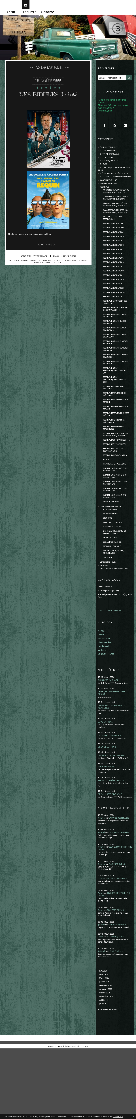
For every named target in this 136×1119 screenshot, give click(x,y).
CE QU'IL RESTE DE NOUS (110, 857)
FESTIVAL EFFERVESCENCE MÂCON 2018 (115, 459)
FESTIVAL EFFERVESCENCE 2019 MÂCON (115, 438)
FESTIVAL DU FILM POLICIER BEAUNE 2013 (116, 354)
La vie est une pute (108, 620)
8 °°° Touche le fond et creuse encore (112, 184)
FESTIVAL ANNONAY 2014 (115, 278)
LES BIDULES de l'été (48, 101)
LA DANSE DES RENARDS (110, 798)
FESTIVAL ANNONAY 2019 (115, 301)
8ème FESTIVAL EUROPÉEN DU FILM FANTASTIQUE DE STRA (116, 222)
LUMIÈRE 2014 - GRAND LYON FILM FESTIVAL (116, 550)
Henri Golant (104, 708)
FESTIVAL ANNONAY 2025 (115, 324)
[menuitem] (12, 16)
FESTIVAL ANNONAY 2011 (115, 264)
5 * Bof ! (103, 169)
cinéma (43, 273)
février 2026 (104, 1047)
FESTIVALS (105, 197)
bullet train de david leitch (26, 273)
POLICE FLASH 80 (106, 829)
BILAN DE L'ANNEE (111, 569)
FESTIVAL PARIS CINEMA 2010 (114, 505)
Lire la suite (48, 257)
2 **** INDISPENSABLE (110, 158)
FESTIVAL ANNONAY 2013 (115, 274)
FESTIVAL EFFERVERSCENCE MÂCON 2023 (116, 431)
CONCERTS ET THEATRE (114, 578)
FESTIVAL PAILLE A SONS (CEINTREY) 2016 (114, 498)
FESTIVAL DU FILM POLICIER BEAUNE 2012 (116, 347)
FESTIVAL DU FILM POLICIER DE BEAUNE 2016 (116, 390)
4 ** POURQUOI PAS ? (110, 166)
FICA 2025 (107, 511)
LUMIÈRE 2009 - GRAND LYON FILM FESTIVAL (116, 536)
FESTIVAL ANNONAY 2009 (115, 255)
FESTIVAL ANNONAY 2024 (115, 319)
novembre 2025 (106, 1058)
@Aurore (102, 881)
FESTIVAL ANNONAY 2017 (115, 292)
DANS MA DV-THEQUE (113, 583)
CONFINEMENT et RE (110, 189)
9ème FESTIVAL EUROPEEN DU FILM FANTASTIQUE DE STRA (116, 232)
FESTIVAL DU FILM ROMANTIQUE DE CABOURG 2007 (116, 405)
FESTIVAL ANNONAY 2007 (115, 246)
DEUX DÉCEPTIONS (107, 809)
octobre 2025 (105, 1062)
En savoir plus (118, 1117)
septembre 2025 (106, 1066)
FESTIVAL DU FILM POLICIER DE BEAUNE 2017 (116, 397)
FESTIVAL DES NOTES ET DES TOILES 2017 (114, 330)
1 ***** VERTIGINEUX (110, 155)
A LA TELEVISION (111, 564)
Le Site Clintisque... (106, 648)
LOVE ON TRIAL (105, 784)
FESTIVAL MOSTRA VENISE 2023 (115, 491)
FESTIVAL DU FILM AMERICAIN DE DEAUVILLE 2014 (115, 338)
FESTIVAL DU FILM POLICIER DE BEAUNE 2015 (116, 382)
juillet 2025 (104, 1074)
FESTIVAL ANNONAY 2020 (115, 306)
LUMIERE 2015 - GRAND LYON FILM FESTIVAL (116, 521)
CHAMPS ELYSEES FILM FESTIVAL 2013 (113, 240)
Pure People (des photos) (109, 652)
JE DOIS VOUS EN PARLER (112, 561)
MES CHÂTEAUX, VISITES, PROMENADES (114, 609)
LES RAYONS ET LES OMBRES (112, 818)
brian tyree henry (54, 275)
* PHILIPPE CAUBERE (110, 151)
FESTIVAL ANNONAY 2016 (115, 287)
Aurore (101, 947)
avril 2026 (103, 1039)
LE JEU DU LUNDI (111, 595)
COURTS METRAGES (109, 193)
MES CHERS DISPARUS (113, 604)
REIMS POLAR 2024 (111, 556)
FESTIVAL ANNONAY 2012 (115, 269)
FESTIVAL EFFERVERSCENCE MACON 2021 (116, 423)
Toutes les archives (108, 1080)
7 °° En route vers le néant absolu (115, 179)
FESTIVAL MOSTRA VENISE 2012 (115, 483)
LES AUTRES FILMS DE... (113, 599)
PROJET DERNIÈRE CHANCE (111, 843)
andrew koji (39, 275)
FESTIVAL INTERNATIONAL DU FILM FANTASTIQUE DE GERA (115, 475)
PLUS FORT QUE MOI (108, 742)
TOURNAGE (108, 615)
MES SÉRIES (105, 624)
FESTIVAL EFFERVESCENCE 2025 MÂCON (115, 452)
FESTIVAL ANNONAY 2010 (115, 260)
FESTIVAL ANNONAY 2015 (115, 283)
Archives (29, 15)
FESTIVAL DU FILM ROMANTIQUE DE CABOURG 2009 (116, 415)
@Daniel (102, 898)
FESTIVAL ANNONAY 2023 (115, 315)
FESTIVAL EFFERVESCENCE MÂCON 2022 (115, 467)
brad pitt (52, 273)
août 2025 (103, 1070)
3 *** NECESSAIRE (39, 268)
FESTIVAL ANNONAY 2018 (115, 296)
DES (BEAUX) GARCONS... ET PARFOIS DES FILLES (116, 588)
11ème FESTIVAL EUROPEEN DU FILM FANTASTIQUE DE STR (116, 212)
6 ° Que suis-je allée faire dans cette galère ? (112, 174)
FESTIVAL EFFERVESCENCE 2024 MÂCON (115, 445)
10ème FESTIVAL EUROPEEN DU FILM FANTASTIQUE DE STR (116, 202)
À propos (48, 15)
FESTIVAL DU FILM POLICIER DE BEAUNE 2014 (116, 375)
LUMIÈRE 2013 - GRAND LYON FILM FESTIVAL (116, 543)
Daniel (101, 1005)
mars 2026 (104, 1043)
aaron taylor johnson (68, 273)
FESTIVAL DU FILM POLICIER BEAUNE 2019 (116, 368)
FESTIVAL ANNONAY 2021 (115, 310)
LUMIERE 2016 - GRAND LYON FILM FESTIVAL (116, 528)
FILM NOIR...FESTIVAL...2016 (115, 516)
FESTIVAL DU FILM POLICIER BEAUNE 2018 (116, 361)
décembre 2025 (106, 1055)
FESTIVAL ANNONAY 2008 (115, 251)
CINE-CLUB (108, 574)
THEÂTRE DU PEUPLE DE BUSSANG (110, 629)
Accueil (12, 15)
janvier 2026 (104, 1051)
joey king (84, 273)
